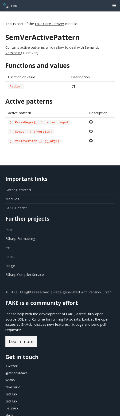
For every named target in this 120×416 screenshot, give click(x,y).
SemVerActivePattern (42, 37)
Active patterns (29, 101)
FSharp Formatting (20, 238)
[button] (114, 5)
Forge (10, 265)
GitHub (26, 324)
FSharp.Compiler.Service (24, 274)
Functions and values (37, 65)
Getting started (18, 189)
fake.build (12, 387)
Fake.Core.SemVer (49, 23)
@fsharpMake (16, 373)
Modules (12, 199)
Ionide (10, 256)
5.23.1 (107, 292)
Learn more (21, 341)
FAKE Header (16, 207)
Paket (10, 229)
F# (7, 247)
